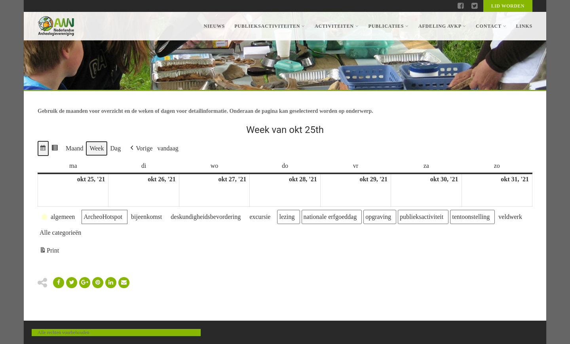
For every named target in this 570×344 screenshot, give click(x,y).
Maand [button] (74, 148)
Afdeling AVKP (442, 26)
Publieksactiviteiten (269, 26)
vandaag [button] (168, 148)
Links (524, 26)
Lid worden (507, 6)
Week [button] (96, 148)
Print (49, 251)
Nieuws (214, 26)
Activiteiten (337, 26)
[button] (43, 148)
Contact (491, 26)
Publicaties (388, 26)
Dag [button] (115, 148)
